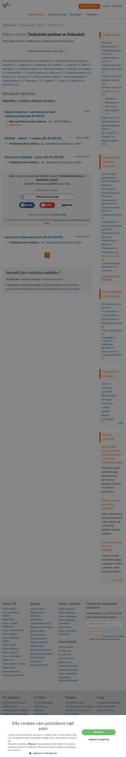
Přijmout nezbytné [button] (99, 739)
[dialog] (63, 736)
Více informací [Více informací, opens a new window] (14, 750)
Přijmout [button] (99, 732)
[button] (43, 753)
